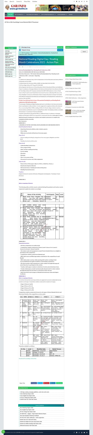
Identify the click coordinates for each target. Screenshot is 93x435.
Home (6, 1)
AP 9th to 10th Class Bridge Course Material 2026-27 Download (21, 22)
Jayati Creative (39, 432)
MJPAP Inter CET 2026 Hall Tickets (28, 399)
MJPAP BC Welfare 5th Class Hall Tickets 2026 (31, 421)
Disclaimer (34, 1)
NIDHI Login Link (8, 74)
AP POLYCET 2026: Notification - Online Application (32, 417)
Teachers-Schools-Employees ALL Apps (9, 62)
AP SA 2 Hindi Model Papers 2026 (73, 91)
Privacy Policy (27, 1)
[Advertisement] (46, 34)
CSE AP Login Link (9, 59)
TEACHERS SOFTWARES (32, 14)
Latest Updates (34, 52)
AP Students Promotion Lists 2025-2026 (74, 107)
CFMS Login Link (8, 76)
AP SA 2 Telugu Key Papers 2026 (28, 397)
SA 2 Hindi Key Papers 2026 (27, 393)
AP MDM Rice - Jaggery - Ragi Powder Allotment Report (33, 413)
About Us (12, 1)
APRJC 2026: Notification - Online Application (75, 98)
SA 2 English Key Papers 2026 (27, 395)
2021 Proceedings (25, 52)
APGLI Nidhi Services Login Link (9, 65)
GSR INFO (18, 432)
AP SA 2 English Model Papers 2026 (73, 116)
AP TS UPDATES (19, 14)
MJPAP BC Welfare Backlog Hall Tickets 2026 (30, 423)
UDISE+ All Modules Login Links (9, 57)
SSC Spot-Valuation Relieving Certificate (29, 415)
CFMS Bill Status (8, 71)
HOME (10, 14)
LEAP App (7, 51)
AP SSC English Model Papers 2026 (73, 94)
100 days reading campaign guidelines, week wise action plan (34, 392)
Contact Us (19, 1)
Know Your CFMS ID (9, 69)
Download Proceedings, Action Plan (27, 358)
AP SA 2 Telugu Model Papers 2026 (73, 79)
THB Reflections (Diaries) (8, 54)
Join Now (60, 47)
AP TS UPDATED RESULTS (47, 14)
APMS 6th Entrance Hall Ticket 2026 (28, 425)
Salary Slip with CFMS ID (10, 67)
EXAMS (70, 14)
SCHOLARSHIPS (61, 14)
